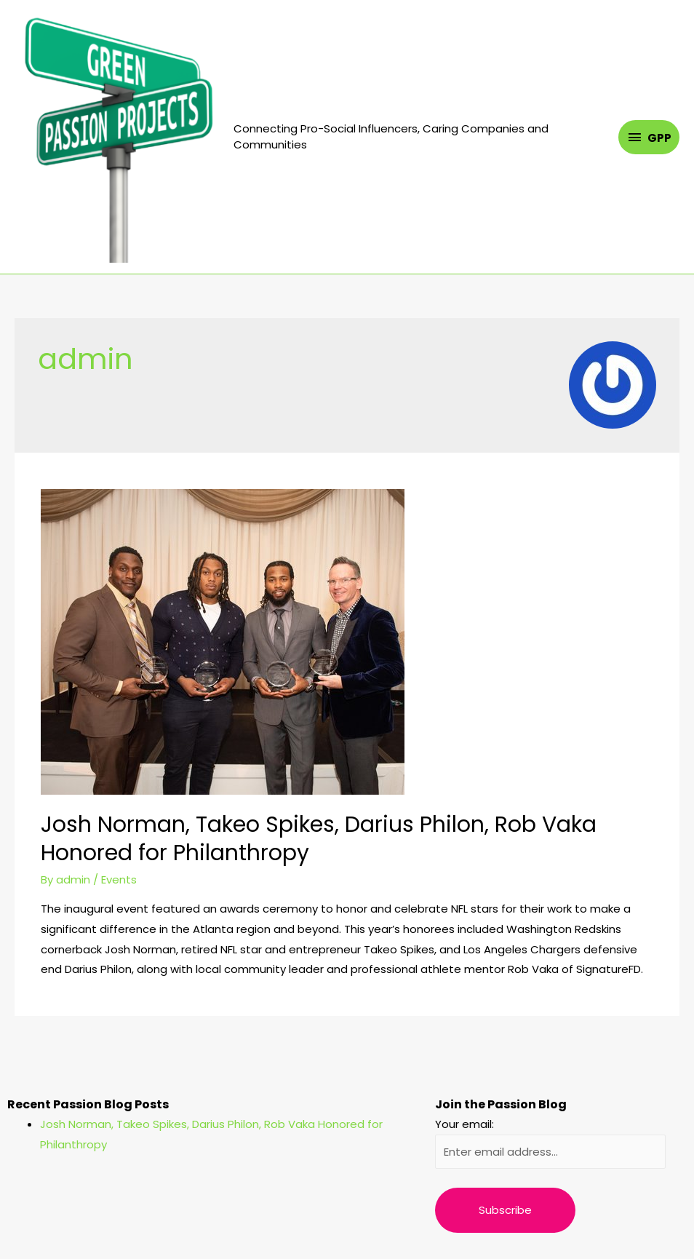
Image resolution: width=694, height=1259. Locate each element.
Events (119, 879)
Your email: (464, 1124)
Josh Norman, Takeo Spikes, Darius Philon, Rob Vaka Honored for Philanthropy (319, 838)
